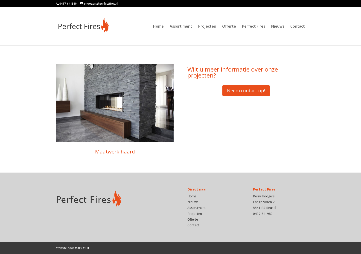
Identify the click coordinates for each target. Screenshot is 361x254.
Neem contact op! (246, 90)
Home (158, 27)
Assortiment (181, 27)
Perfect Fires (253, 27)
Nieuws (277, 27)
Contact (297, 27)
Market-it (82, 248)
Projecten (207, 27)
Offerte (229, 27)
